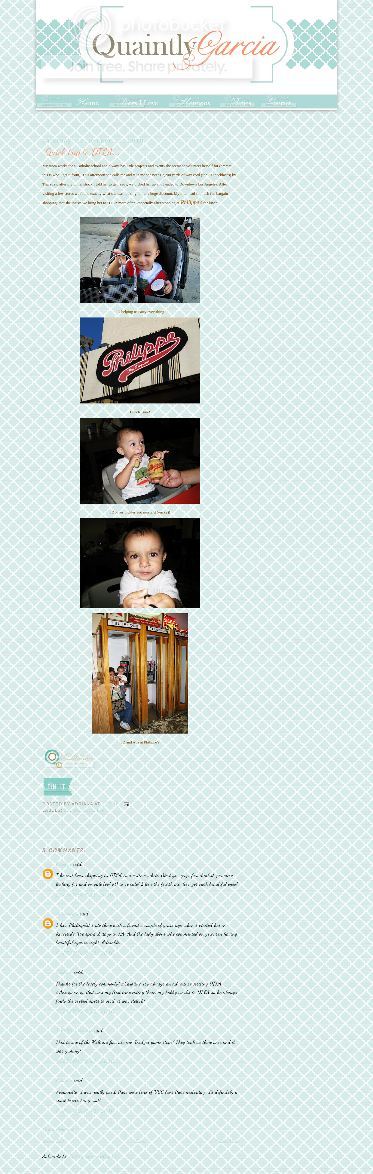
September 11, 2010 (85, 894)
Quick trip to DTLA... (82, 152)
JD (67, 810)
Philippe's (191, 202)
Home (140, 1141)
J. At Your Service (74, 1030)
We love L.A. (89, 810)
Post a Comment (58, 1129)
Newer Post (53, 1141)
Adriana (64, 972)
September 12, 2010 (85, 953)
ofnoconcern (67, 913)
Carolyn (63, 863)
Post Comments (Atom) (91, 1156)
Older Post (227, 1141)
